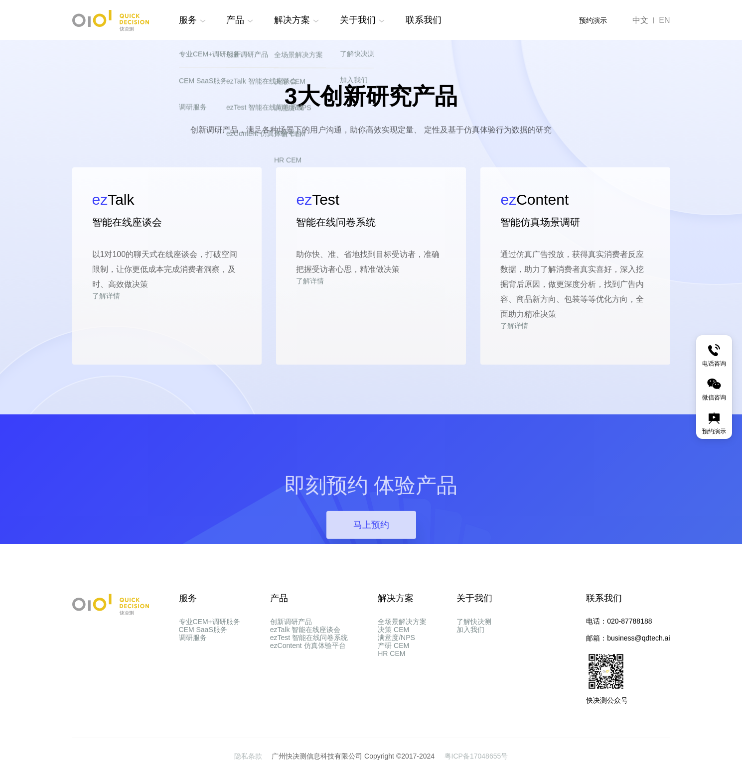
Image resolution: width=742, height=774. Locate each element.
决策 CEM (393, 640)
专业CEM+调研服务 (209, 622)
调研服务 (193, 657)
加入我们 (470, 640)
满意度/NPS (396, 657)
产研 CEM (393, 675)
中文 (640, 20)
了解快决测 (473, 622)
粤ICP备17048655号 (476, 756)
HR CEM (391, 693)
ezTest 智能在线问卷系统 (309, 657)
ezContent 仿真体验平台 (308, 675)
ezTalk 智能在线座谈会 (305, 640)
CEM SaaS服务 (203, 640)
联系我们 (424, 20)
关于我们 (358, 20)
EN (664, 20)
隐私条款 (249, 756)
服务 (188, 20)
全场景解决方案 (402, 622)
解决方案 (292, 20)
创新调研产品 (291, 622)
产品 (235, 20)
